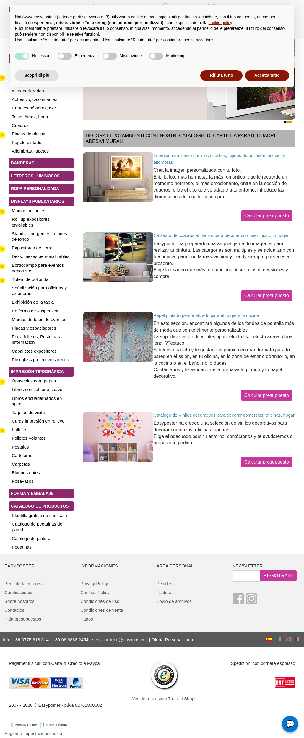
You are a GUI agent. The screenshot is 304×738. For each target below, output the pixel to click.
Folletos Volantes (28, 438)
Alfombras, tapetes (30, 150)
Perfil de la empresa (24, 583)
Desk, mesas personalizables (40, 256)
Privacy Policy (94, 583)
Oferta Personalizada (172, 639)
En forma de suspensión (36, 310)
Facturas (165, 592)
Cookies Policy (94, 592)
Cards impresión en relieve (38, 420)
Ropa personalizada (35, 188)
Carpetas (21, 464)
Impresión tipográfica (37, 371)
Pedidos (165, 583)
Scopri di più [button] (37, 75)
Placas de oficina (28, 133)
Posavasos (22, 481)
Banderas (22, 163)
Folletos (19, 429)
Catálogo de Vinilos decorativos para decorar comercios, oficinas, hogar (224, 415)
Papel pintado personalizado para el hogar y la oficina (206, 315)
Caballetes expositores (34, 351)
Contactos (14, 610)
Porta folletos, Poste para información (36, 339)
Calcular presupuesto (266, 215)
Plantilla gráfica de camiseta (39, 515)
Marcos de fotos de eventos (39, 319)
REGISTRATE (278, 575)
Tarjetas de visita (28, 412)
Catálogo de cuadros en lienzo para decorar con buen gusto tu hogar (221, 235)
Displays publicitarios (37, 201)
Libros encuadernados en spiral (37, 401)
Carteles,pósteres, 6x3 (34, 107)
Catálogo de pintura (31, 538)
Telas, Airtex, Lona (30, 116)
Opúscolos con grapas (34, 380)
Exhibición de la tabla (33, 302)
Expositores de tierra (32, 247)
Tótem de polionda (30, 279)
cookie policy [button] (220, 22)
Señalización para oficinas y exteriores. (39, 290)
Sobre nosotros (19, 601)
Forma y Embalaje (32, 493)
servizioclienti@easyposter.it (120, 639)
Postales (20, 446)
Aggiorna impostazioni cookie (33, 733)
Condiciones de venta (101, 610)
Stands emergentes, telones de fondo (39, 236)
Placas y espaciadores (34, 327)
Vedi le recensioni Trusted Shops (164, 698)
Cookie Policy (57, 724)
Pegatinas (22, 546)
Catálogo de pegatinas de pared (37, 526)
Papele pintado (26, 142)
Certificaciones (18, 592)
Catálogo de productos (40, 506)
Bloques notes (26, 472)
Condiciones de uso (99, 601)
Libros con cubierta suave (37, 389)
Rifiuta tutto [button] (221, 75)
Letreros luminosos (35, 176)
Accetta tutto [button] (267, 75)
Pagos (86, 618)
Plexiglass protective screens (40, 359)
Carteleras (22, 455)
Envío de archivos (174, 601)
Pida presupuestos (22, 618)
